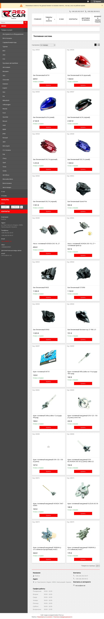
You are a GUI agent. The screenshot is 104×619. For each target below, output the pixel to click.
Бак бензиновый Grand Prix (77, 201)
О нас (3, 191)
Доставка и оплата (86, 19)
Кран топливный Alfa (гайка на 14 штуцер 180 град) (82, 373)
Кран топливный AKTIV (41, 372)
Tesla (4, 167)
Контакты (73, 19)
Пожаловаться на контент (44, 617)
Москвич (6, 71)
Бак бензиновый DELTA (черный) (45, 201)
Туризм (5, 46)
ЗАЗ (4, 75)
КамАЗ (5, 88)
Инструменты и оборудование (13, 34)
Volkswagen (7, 104)
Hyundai (5, 117)
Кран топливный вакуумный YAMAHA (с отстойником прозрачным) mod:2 (47, 548)
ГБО (4, 92)
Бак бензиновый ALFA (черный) (78, 117)
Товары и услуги (6, 30)
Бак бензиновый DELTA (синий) (78, 159)
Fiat (4, 154)
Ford (4, 113)
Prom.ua (61, 615)
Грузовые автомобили (10, 63)
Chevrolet (6, 80)
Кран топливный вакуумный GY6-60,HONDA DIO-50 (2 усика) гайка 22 (80, 460)
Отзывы (4, 196)
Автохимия (6, 67)
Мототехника (7, 38)
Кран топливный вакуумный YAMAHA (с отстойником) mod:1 (81, 548)
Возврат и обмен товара (97, 19)
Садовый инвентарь (10, 42)
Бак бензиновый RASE (41, 287)
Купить (48, 85)
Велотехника (7, 183)
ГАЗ (4, 59)
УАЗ (4, 55)
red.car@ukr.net (6, 241)
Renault (5, 138)
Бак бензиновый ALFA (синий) (43, 117)
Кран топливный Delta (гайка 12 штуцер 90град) (47, 416)
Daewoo (5, 84)
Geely (4, 171)
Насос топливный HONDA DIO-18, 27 (46, 243)
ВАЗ (4, 51)
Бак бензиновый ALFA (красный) (79, 75)
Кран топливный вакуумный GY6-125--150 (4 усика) (48, 460)
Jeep (4, 133)
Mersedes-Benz (8, 179)
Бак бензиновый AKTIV (41, 75)
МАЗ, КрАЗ (6, 146)
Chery (4, 158)
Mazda (5, 109)
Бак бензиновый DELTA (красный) (45, 159)
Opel (4, 162)
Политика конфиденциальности (62, 617)
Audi (4, 125)
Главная (37, 19)
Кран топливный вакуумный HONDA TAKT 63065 (48, 504)
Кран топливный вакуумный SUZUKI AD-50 (82, 504)
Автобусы (6, 175)
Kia (4, 96)
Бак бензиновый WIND (41, 330)
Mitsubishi (6, 100)
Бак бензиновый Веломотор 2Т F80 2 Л (81, 330)
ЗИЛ (4, 142)
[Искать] (25, 22)
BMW (4, 129)
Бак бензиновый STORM (76, 287)
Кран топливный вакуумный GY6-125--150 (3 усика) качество (82, 416)
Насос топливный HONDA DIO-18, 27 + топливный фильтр (81, 244)
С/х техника (7, 150)
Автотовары (7, 187)
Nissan (5, 121)
